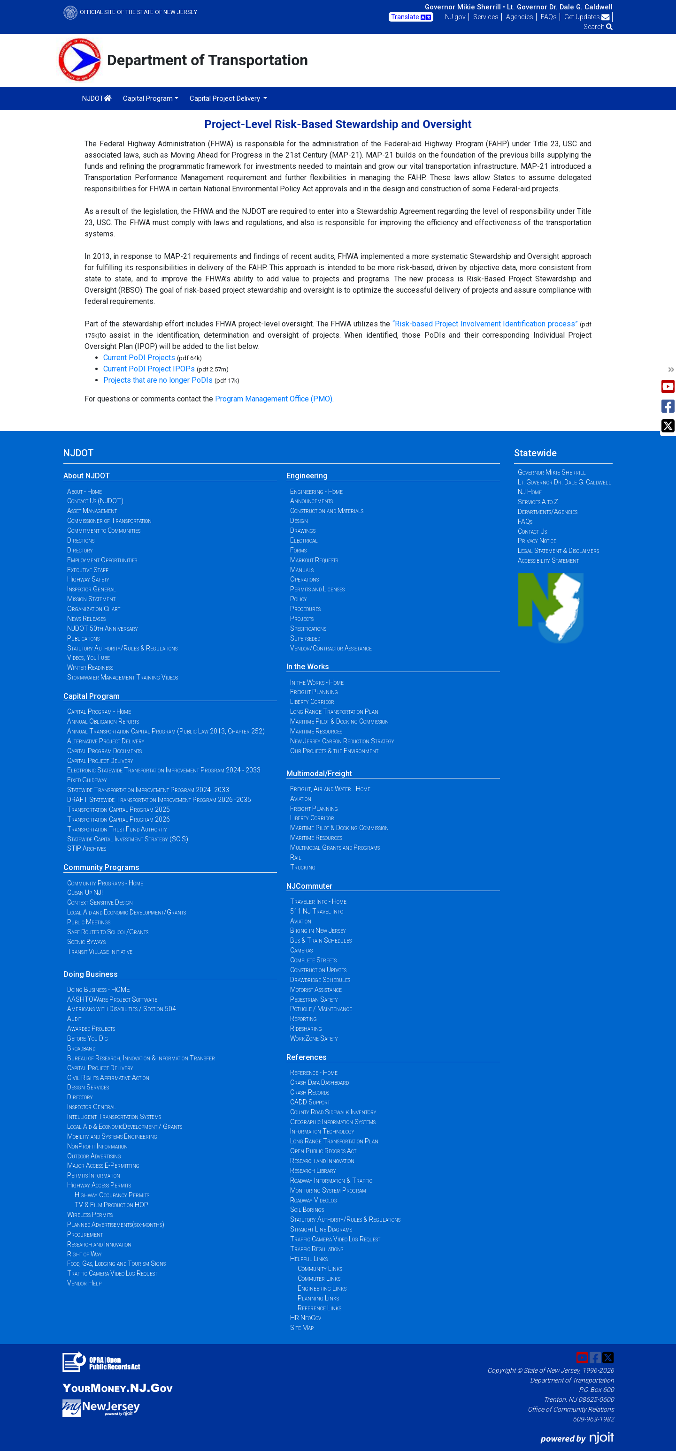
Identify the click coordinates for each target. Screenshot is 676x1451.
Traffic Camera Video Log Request (112, 1273)
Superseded (305, 638)
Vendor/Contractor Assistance (331, 648)
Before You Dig (87, 1038)
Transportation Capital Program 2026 (118, 819)
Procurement (85, 1234)
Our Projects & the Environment (334, 751)
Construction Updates (318, 970)
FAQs (549, 17)
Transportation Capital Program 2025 (118, 809)
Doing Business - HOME (98, 989)
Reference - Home (314, 1072)
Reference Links (319, 1308)
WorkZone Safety (314, 1038)
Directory (80, 550)
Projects (302, 618)
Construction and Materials (326, 510)
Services (486, 17)
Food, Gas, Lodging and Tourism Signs (116, 1263)
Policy (298, 599)
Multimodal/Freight (319, 773)
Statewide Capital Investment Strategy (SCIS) (127, 839)
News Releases (86, 618)
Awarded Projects (91, 1028)
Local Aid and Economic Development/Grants (126, 912)
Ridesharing (306, 1028)
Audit (74, 1018)
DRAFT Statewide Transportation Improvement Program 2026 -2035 (159, 799)
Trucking (302, 867)
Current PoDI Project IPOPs (149, 368)
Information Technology (322, 1131)
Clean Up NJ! (85, 892)
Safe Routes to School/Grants (107, 932)
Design (299, 520)
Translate (411, 17)
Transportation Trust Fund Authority (117, 829)
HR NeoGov (305, 1318)
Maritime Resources (316, 731)
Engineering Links (322, 1288)
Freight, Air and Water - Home (330, 789)
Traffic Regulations (316, 1249)
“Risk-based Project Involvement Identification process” (485, 323)
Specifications (308, 628)
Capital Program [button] (148, 98)
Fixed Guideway (87, 780)
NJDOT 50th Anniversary (102, 628)
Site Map (302, 1327)
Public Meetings (88, 922)
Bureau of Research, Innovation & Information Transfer (141, 1058)
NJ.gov (455, 17)
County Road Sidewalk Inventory (333, 1112)
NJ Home (530, 492)
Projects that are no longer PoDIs (158, 380)
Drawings (302, 530)
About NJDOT (86, 475)
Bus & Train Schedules (321, 940)
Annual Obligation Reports (103, 721)
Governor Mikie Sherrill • (465, 7)
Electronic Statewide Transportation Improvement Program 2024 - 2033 (164, 770)
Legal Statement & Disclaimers (558, 550)
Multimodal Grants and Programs (335, 847)
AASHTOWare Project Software (112, 999)
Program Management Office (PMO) (273, 398)
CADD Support (310, 1102)
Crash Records (309, 1092)
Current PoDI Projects (139, 357)
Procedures (305, 608)
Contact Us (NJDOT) (95, 501)
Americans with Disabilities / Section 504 (121, 1009)
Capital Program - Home (99, 711)
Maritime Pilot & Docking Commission (339, 721)
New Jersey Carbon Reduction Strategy (342, 741)
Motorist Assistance (316, 989)
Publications (83, 638)
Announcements (311, 501)
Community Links (320, 1268)
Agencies (519, 17)
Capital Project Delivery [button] (226, 98)
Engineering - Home (316, 491)
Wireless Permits (90, 1214)
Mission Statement (91, 599)
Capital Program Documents (104, 751)
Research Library (313, 1170)
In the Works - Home (317, 682)
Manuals (302, 570)
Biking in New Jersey (318, 930)
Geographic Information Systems (333, 1122)
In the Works (307, 666)
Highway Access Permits (99, 1185)
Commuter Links (319, 1278)
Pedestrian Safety (314, 999)
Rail (295, 857)
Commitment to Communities (103, 530)
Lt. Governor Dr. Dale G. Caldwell (560, 7)
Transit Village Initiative (99, 951)
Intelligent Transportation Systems (114, 1116)
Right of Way (84, 1254)
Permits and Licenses (317, 589)
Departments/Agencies (547, 511)
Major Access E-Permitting (103, 1165)
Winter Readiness (90, 667)
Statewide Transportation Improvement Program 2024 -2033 (148, 790)
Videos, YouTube (88, 657)
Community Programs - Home (105, 883)
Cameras (301, 950)
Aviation (300, 798)
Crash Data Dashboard (319, 1082)
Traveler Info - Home (318, 901)
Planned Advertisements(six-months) (115, 1224)
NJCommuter (309, 886)
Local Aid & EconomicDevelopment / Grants (124, 1126)
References (306, 1057)
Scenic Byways (86, 941)
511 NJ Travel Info (316, 911)
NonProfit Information (97, 1146)
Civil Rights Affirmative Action (108, 1077)
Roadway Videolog (313, 1200)
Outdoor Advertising (94, 1156)
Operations (304, 579)
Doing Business (90, 974)
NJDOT (97, 98)
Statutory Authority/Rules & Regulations (122, 648)
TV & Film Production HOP (111, 1205)
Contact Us (532, 531)
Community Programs (101, 867)
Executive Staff (87, 570)
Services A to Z (538, 502)
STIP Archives (86, 848)
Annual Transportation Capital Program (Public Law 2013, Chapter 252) (166, 731)
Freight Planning (314, 691)
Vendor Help (84, 1283)
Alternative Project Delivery (106, 741)
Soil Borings (307, 1209)
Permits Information (93, 1175)
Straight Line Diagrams (321, 1229)
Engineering (307, 475)
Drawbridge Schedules (320, 979)
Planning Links (318, 1298)
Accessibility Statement (548, 560)
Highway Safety (88, 579)
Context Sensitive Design (100, 902)
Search (598, 26)
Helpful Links (309, 1258)
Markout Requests (314, 560)
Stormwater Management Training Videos (122, 677)
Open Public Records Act (323, 1151)
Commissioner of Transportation (109, 520)
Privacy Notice (537, 540)
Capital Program (91, 696)
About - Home (84, 491)
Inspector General (91, 589)
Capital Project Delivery (100, 760)
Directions (80, 540)
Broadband (81, 1048)
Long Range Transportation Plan (334, 711)
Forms (298, 550)
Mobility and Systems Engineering (112, 1136)
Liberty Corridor (312, 701)
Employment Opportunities (102, 560)
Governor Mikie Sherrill (552, 472)
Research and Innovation (99, 1244)
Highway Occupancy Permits (112, 1195)
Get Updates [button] (587, 17)
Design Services (88, 1087)
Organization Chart (93, 608)
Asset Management (92, 510)
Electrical (304, 540)
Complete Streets (313, 960)
